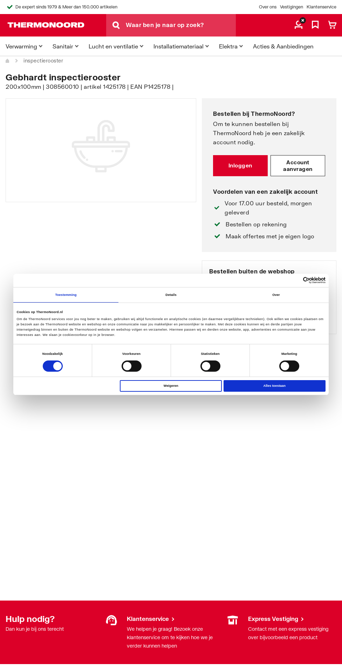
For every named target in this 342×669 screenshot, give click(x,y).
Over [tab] (276, 295)
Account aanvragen (298, 165)
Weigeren (171, 386)
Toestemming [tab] (65, 295)
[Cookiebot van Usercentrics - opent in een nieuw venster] (295, 280)
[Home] (8, 60)
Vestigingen (291, 6)
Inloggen (240, 165)
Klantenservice (321, 6)
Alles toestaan (274, 386)
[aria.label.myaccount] (298, 25)
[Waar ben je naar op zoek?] (181, 25)
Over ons (267, 6)
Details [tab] (170, 295)
